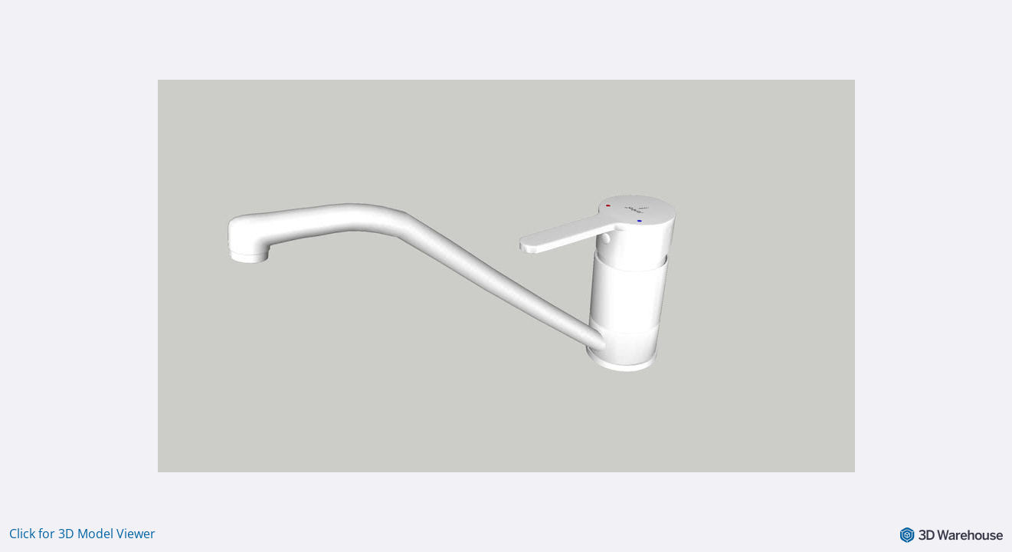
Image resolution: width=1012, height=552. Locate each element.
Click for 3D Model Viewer (82, 533)
